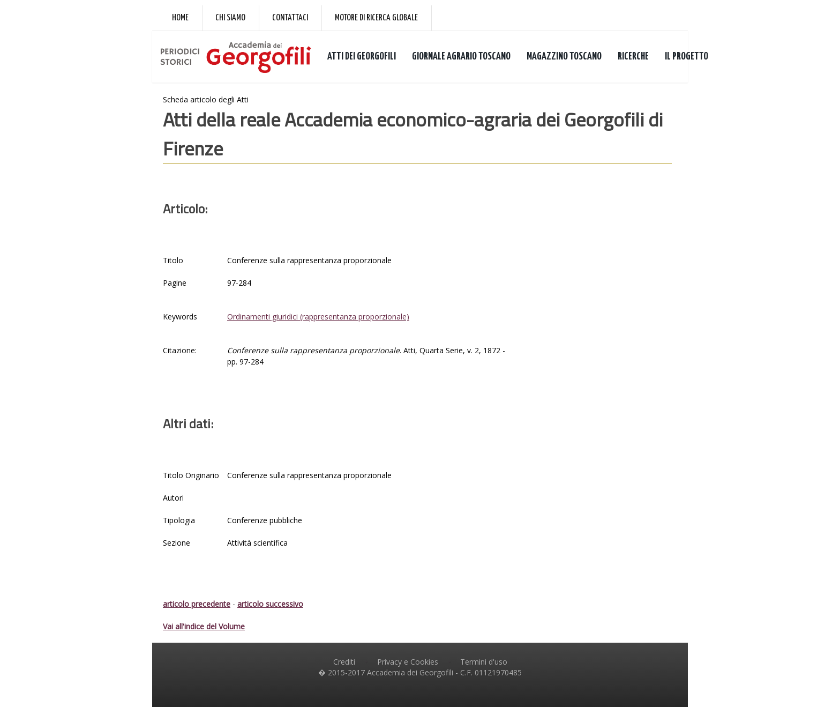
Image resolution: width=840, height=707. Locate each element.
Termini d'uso (483, 662)
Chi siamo (230, 18)
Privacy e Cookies (407, 662)
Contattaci (290, 18)
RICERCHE (633, 56)
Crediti (344, 662)
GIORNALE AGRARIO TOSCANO (461, 56)
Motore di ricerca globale (376, 18)
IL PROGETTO (686, 56)
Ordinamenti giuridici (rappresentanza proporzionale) (318, 316)
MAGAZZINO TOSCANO (564, 56)
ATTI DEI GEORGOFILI (361, 56)
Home (180, 18)
